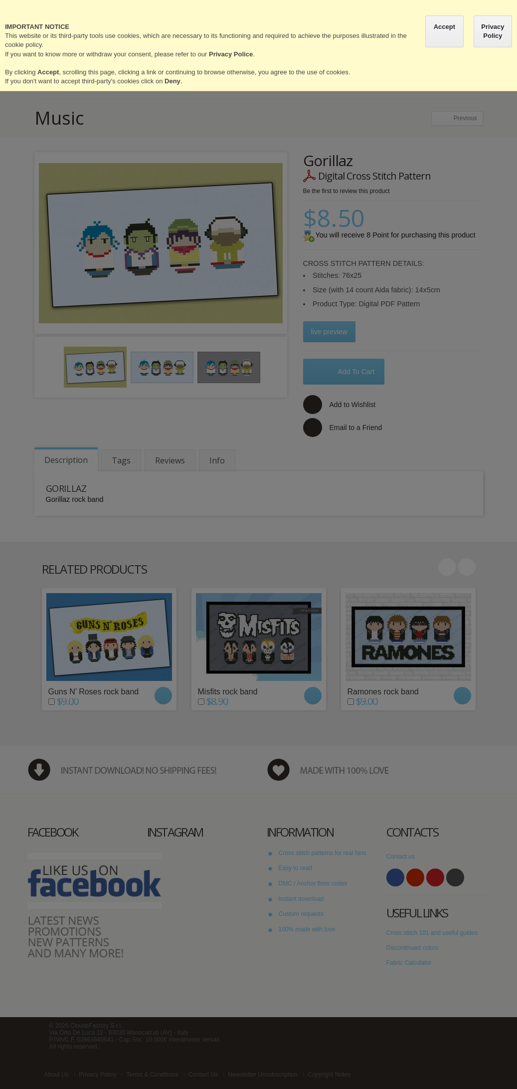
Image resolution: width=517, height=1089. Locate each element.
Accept (444, 26)
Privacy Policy (492, 31)
